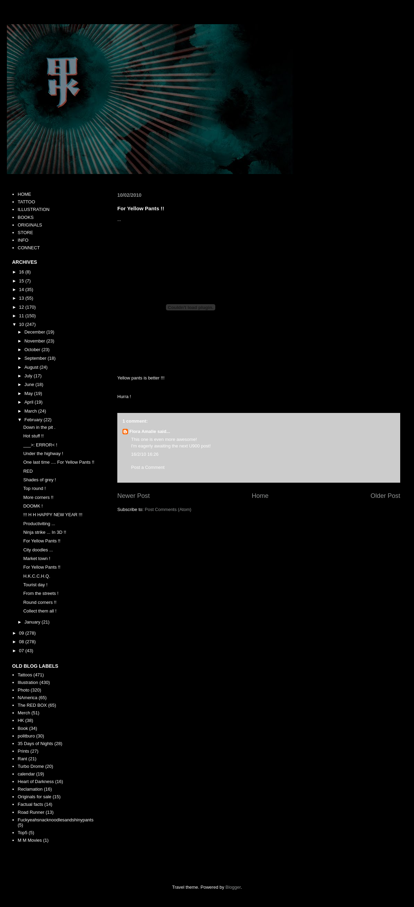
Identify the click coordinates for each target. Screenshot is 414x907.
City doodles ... (38, 549)
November (35, 341)
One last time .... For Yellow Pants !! (58, 462)
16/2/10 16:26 (145, 454)
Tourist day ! (35, 584)
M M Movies (30, 840)
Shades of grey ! (39, 479)
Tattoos (25, 674)
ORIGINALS (30, 225)
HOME (24, 194)
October (33, 349)
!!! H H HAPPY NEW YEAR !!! (52, 514)
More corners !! (38, 497)
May (29, 393)
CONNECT (29, 247)
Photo (23, 690)
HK (21, 720)
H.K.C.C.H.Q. (36, 576)
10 (22, 324)
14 (22, 289)
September (36, 358)
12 (22, 307)
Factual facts (30, 804)
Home (260, 495)
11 (22, 315)
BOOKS (25, 217)
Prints (23, 751)
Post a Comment (148, 467)
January (33, 622)
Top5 (22, 832)
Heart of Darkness (36, 781)
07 (22, 650)
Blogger (233, 887)
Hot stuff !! (33, 435)
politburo (26, 736)
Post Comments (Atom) (168, 509)
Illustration (28, 682)
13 (22, 298)
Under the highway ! (43, 453)
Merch (24, 712)
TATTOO (26, 201)
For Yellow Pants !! (41, 540)
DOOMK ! (32, 506)
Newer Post (133, 495)
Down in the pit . (39, 427)
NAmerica (27, 697)
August (32, 367)
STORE (25, 232)
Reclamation (30, 789)
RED (27, 471)
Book (23, 728)
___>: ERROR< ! (40, 444)
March (31, 411)
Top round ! (34, 488)
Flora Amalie (142, 431)
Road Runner (31, 812)
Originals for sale (34, 796)
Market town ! (36, 558)
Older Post (385, 495)
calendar (26, 773)
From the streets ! (40, 593)
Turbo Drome (31, 766)
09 (22, 633)
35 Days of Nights (35, 743)
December (35, 332)
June (30, 384)
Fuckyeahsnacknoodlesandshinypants (55, 819)
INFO (23, 240)
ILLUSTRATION (33, 209)
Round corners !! (39, 602)
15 (22, 280)
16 (22, 271)
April (29, 402)
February (34, 419)
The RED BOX (32, 705)
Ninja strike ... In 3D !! (44, 532)
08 (22, 641)
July (29, 375)
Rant (22, 758)
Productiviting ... (39, 523)
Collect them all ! (39, 611)
